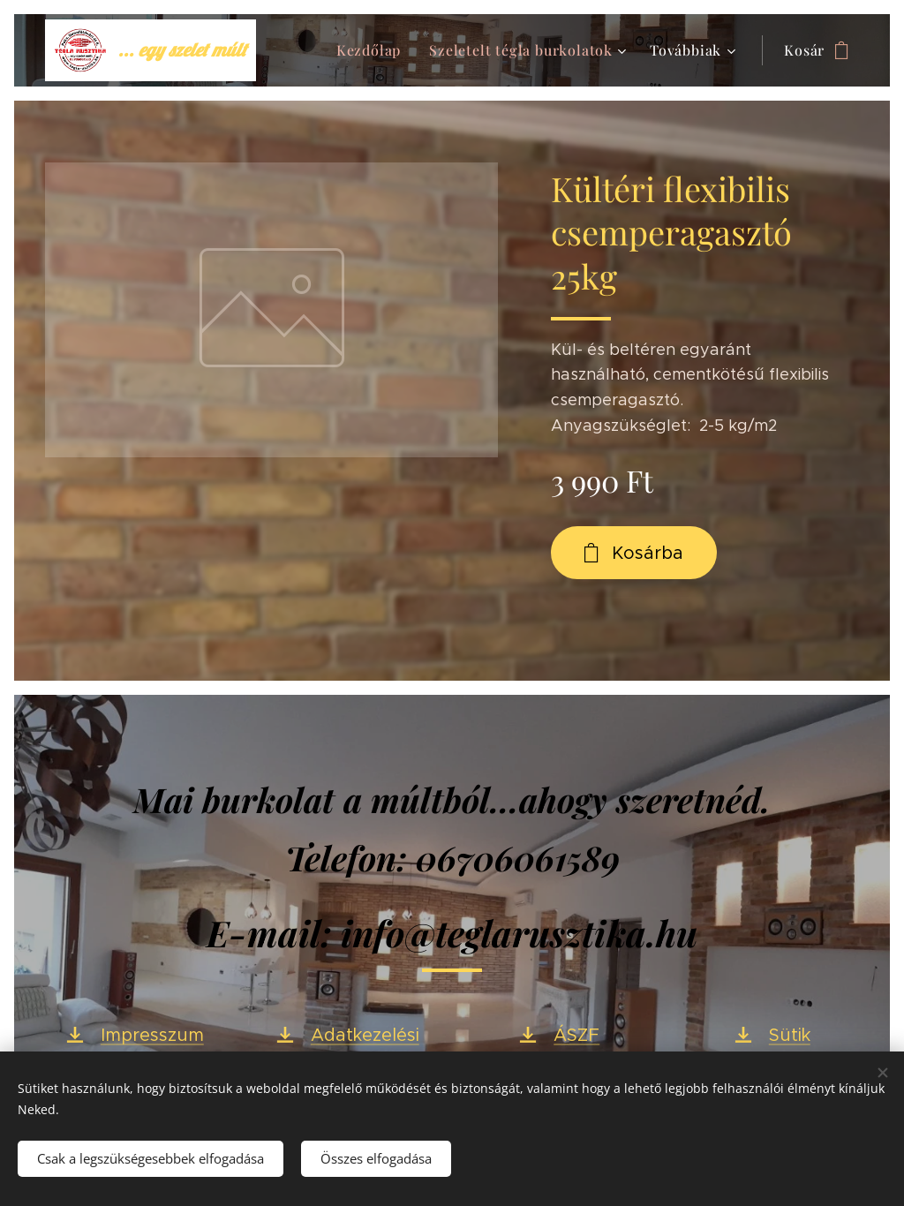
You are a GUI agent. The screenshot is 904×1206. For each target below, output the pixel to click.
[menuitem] (373, 50)
